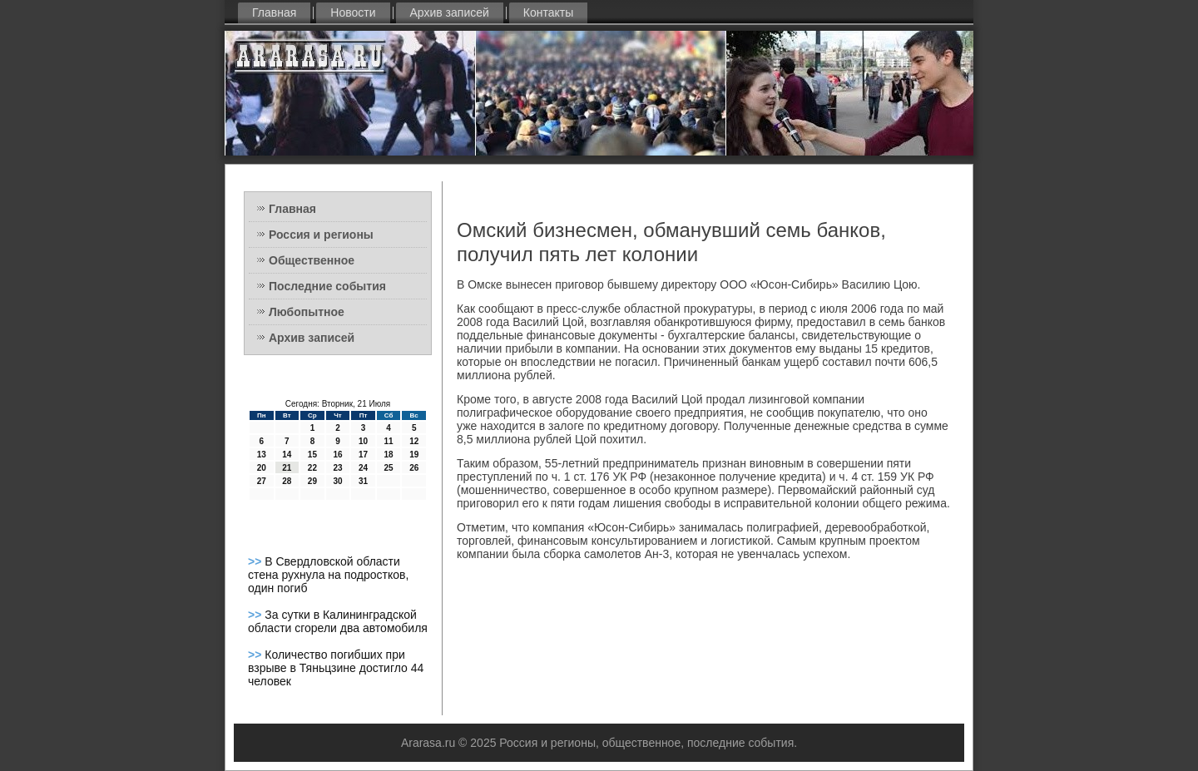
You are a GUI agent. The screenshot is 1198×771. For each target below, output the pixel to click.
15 (312, 454)
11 (389, 441)
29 (312, 481)
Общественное (311, 260)
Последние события (327, 286)
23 (337, 467)
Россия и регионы (321, 234)
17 (363, 454)
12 (413, 441)
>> (256, 561)
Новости (352, 12)
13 (261, 454)
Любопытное (306, 312)
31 (363, 481)
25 (389, 467)
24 (363, 467)
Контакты (548, 12)
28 (286, 481)
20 (261, 467)
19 (413, 454)
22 (312, 467)
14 (286, 454)
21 (286, 467)
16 (337, 454)
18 (389, 454)
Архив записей (449, 12)
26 (413, 467)
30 (337, 481)
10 (363, 441)
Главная (274, 12)
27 (261, 481)
